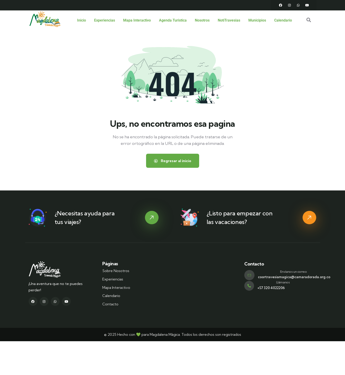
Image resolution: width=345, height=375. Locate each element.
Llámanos (283, 282)
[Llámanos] (249, 285)
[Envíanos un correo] (249, 275)
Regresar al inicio (172, 160)
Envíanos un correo (293, 271)
